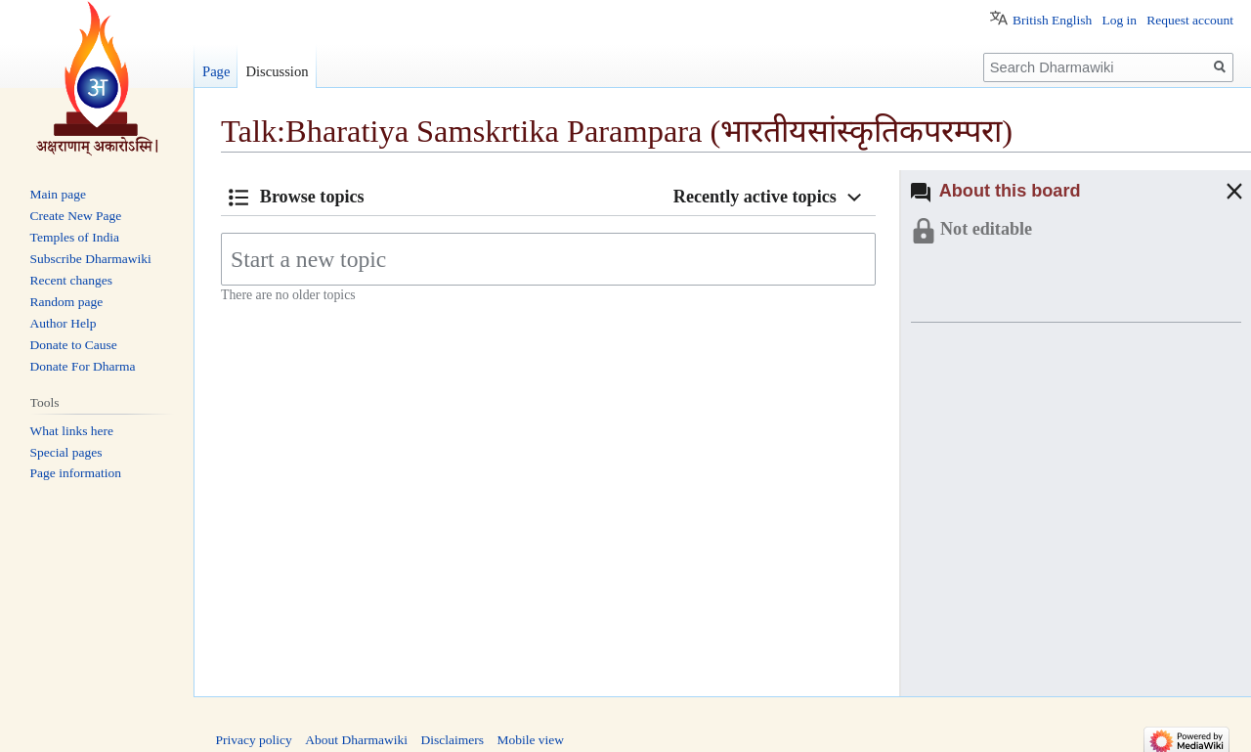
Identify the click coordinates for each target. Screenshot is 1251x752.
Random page (67, 301)
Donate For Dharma (83, 366)
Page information (75, 472)
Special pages (66, 452)
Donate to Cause (73, 344)
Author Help (63, 323)
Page (216, 71)
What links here (71, 430)
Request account (1189, 20)
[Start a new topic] (548, 259)
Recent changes (71, 280)
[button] (1215, 191)
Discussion (276, 71)
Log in (1119, 20)
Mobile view (530, 739)
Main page (58, 194)
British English (1052, 20)
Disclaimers (451, 739)
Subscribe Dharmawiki (90, 258)
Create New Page (76, 215)
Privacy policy (254, 739)
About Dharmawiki (356, 739)
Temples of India (74, 237)
